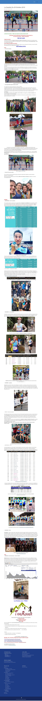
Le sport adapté (8, 679)
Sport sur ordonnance (8, 675)
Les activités (6, 672)
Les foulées (6, 693)
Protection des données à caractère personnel (10, 662)
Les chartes (7, 687)
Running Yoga (7, 677)
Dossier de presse (8, 670)
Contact (6, 692)
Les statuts (7, 685)
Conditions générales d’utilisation (8, 661)
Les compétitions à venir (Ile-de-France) (10, 669)
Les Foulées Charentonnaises (26, 653)
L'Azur (6, 9)
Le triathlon (7, 678)
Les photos (7, 690)
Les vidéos (7, 691)
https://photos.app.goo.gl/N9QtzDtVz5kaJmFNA (26, 527)
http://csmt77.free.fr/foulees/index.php (21, 481)
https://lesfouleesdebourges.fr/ (21, 553)
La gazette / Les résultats (9, 668)
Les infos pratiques (7, 680)
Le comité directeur (8, 683)
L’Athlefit (7, 676)
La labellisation (8, 686)
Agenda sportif (8, 671)
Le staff (7, 684)
